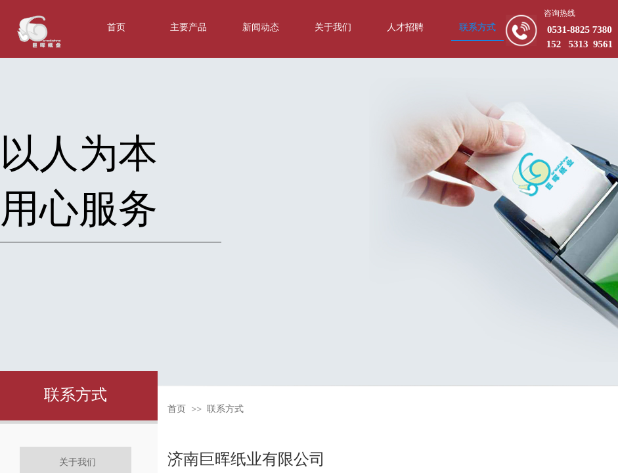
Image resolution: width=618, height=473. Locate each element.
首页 (176, 409)
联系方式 (225, 409)
